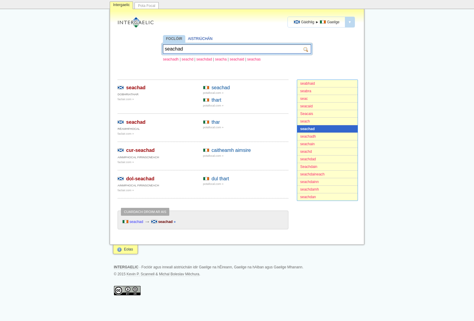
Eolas (128, 249)
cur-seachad (140, 150)
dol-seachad (140, 178)
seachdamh (309, 189)
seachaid (237, 59)
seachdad (204, 59)
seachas (254, 59)
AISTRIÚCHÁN (200, 39)
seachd (187, 59)
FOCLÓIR (174, 39)
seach (305, 121)
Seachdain (308, 167)
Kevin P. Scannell (141, 274)
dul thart (220, 178)
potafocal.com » (213, 92)
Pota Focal (146, 6)
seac (304, 99)
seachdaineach (312, 174)
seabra (305, 91)
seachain (307, 144)
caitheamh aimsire (231, 150)
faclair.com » (126, 99)
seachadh (171, 59)
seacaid (306, 106)
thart (216, 100)
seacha (221, 59)
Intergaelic (121, 5)
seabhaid (307, 83)
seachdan (308, 197)
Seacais (306, 114)
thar (216, 122)
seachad (307, 129)
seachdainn (309, 182)
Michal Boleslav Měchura (179, 274)
